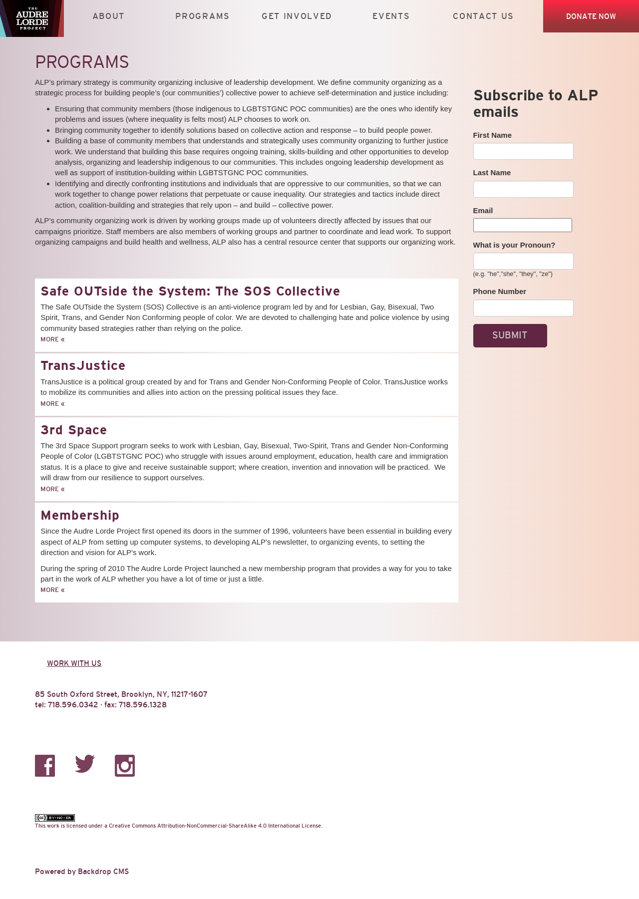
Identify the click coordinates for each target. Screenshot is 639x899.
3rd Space (73, 429)
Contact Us (483, 16)
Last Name (492, 172)
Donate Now (591, 16)
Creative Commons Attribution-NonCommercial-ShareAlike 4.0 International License (215, 826)
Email (483, 210)
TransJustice (83, 365)
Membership (80, 515)
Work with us (74, 663)
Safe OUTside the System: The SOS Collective (190, 291)
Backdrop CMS (103, 871)
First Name (492, 135)
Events (391, 16)
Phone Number (500, 291)
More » (52, 339)
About (108, 16)
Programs (202, 16)
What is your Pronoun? (514, 245)
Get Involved (297, 16)
